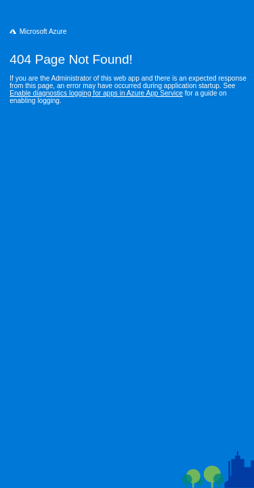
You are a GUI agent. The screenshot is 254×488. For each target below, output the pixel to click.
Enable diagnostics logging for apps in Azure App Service (96, 93)
